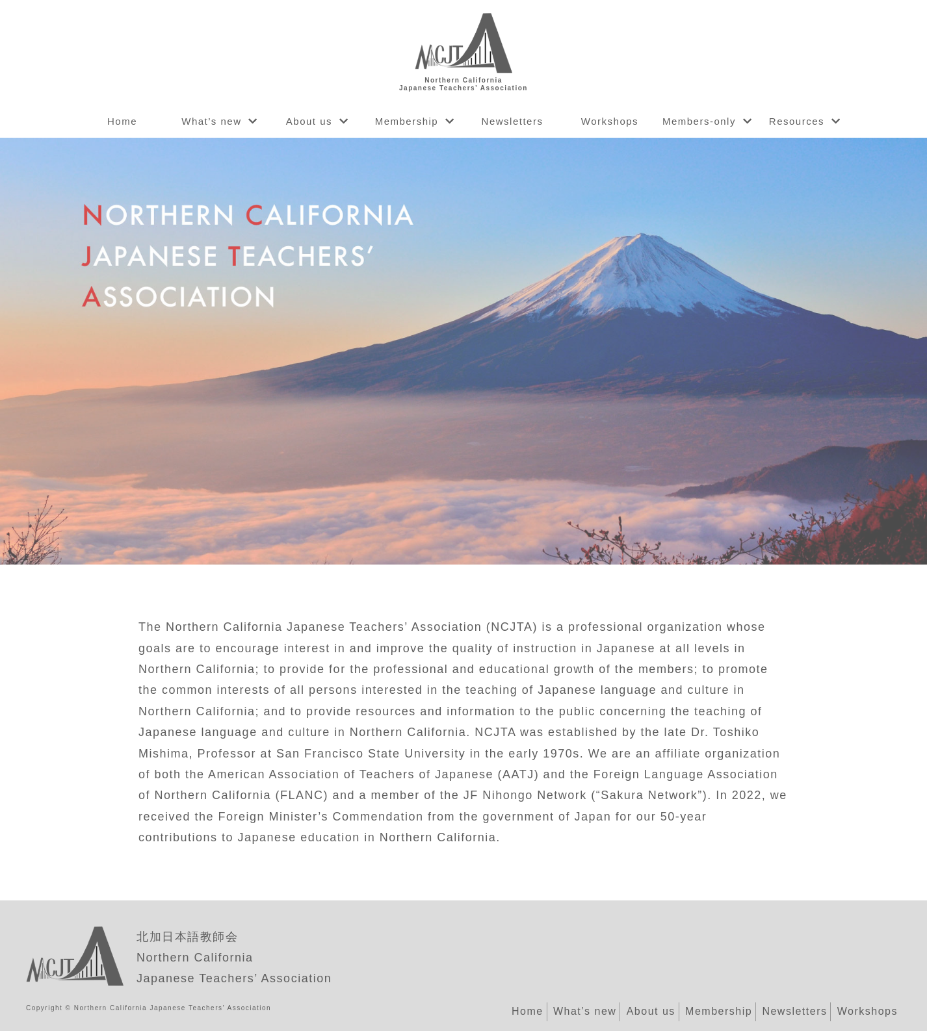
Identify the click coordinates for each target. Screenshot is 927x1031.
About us (309, 121)
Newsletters (512, 121)
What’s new (211, 121)
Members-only (699, 121)
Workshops (609, 121)
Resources (796, 121)
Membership (407, 121)
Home (122, 121)
